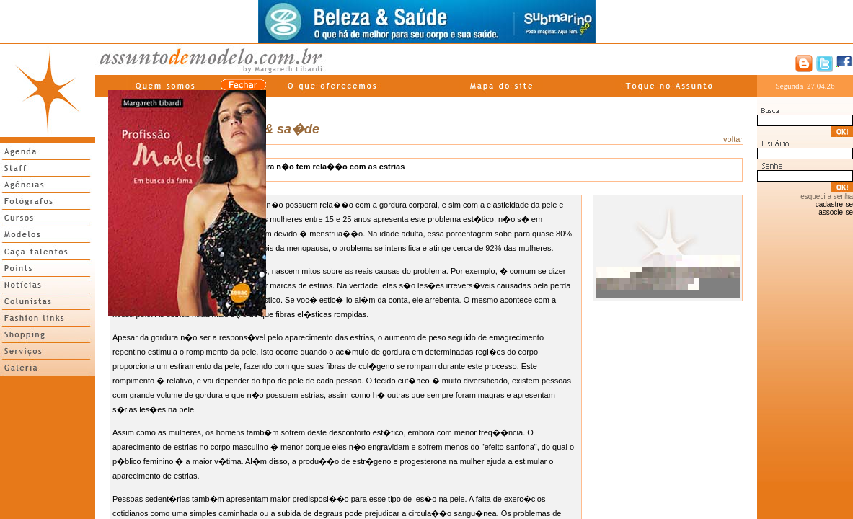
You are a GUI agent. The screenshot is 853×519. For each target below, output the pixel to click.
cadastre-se (834, 204)
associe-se (835, 212)
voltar (733, 139)
